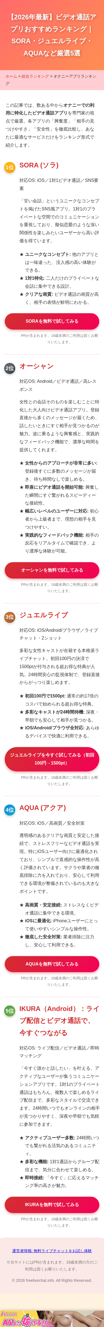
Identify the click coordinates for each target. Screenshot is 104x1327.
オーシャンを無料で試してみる (52, 570)
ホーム (11, 76)
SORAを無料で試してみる (52, 321)
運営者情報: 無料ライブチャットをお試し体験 (52, 1251)
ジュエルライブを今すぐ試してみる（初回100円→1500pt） (52, 759)
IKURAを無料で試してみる (52, 1204)
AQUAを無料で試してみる (52, 964)
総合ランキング (35, 76)
